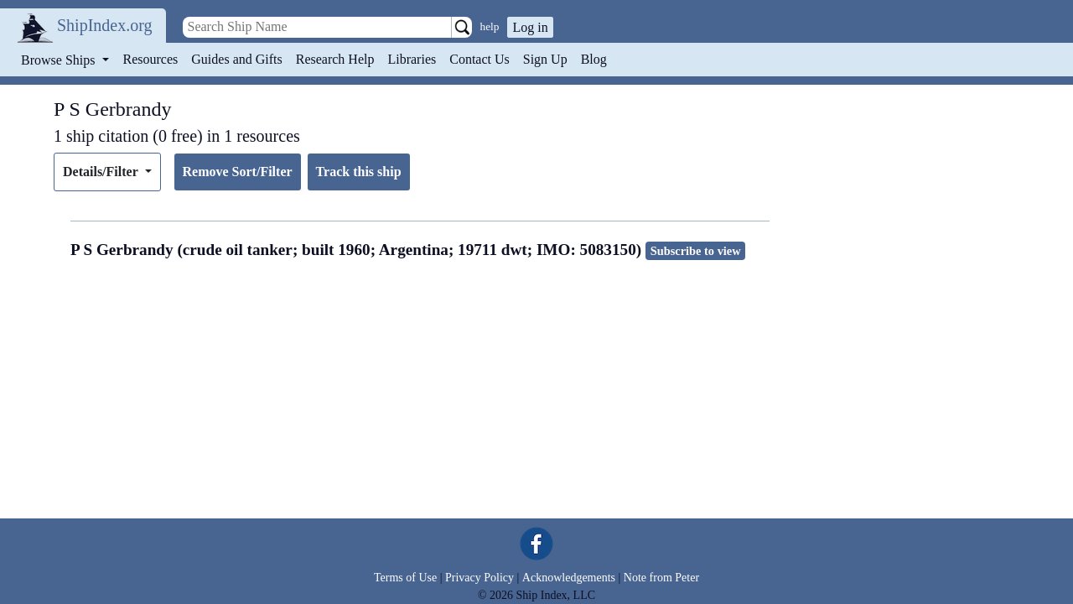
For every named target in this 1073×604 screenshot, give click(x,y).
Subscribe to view (696, 251)
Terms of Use (405, 577)
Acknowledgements (568, 577)
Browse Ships (59, 60)
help (490, 26)
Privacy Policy (479, 577)
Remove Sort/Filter (238, 171)
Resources (151, 59)
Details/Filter (102, 171)
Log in (529, 27)
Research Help (335, 59)
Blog (594, 59)
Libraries (411, 59)
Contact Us (479, 59)
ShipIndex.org (105, 25)
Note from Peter (661, 577)
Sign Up (545, 59)
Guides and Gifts (236, 59)
